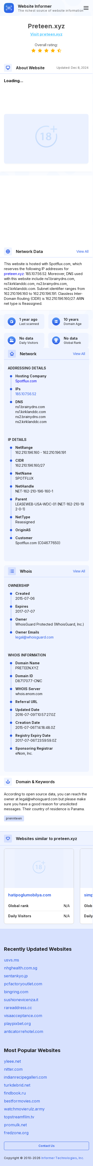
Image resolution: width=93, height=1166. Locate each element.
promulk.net (15, 1124)
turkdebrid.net (17, 1085)
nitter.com (13, 1069)
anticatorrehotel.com (23, 1031)
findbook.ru (15, 1093)
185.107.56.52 (25, 394)
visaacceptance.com (23, 1015)
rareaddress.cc (18, 1007)
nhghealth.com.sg (20, 967)
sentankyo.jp (16, 975)
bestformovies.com (22, 1100)
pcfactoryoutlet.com (23, 983)
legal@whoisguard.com (34, 637)
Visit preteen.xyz (46, 34)
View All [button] (82, 251)
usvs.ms (11, 959)
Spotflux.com (26, 381)
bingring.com (16, 991)
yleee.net (12, 1061)
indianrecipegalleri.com (25, 1077)
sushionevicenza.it (21, 999)
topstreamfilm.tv (19, 1116)
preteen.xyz (14, 274)
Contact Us (46, 1146)
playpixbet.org (17, 1023)
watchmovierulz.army (24, 1108)
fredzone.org (16, 1132)
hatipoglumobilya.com (29, 894)
